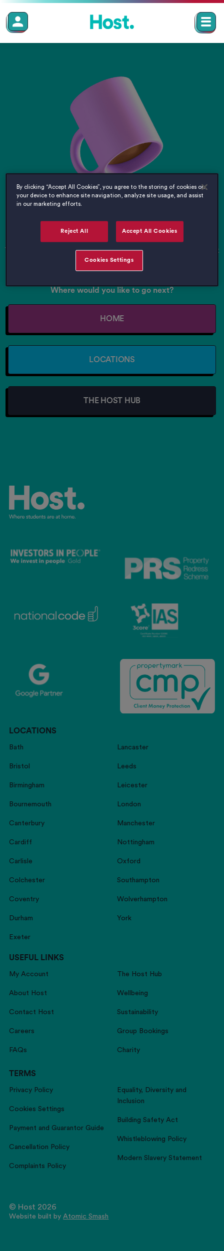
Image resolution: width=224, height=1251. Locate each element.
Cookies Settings (109, 260)
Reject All (74, 231)
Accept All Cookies (149, 231)
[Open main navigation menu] (206, 21)
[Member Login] (18, 21)
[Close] (205, 187)
